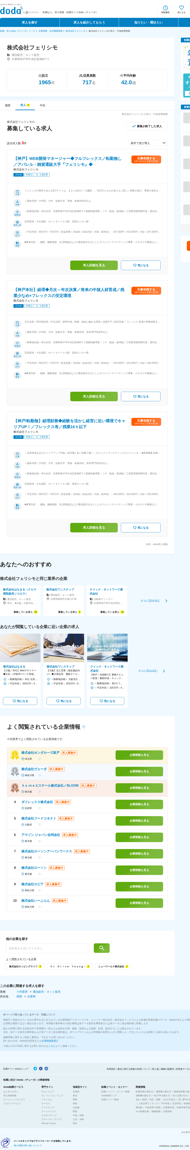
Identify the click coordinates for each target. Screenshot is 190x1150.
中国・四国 (78, 1115)
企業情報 (167, 1111)
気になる (181, 12)
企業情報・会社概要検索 (51, 31)
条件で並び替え (140, 143)
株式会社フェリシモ (75, 31)
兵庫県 (31, 996)
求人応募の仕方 (180, 1095)
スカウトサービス (12, 1103)
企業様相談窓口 (50, 1040)
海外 (75, 1123)
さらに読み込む (150, 600)
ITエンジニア (47, 1091)
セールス (45, 1103)
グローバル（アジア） (52, 1119)
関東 (75, 1099)
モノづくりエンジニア (52, 1095)
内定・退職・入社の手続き (162, 1099)
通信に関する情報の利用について (133, 1069)
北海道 (76, 1091)
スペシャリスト (49, 1111)
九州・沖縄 (78, 1119)
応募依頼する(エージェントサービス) (146, 159)
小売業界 (22, 991)
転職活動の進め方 (144, 1091)
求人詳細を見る (94, 265)
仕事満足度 (168, 1107)
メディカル (46, 1099)
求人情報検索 (9, 1095)
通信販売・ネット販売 (47, 991)
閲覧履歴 (165, 12)
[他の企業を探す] (47, 948)
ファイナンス (47, 1107)
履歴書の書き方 (163, 1091)
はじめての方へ (11, 1091)
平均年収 (165, 1103)
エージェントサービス (14, 1099)
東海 (75, 1103)
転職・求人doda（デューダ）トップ (17, 31)
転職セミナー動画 (110, 1099)
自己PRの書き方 (162, 1095)
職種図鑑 (156, 1111)
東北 (75, 1095)
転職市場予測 (183, 1107)
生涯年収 (176, 1103)
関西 (20, 996)
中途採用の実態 (152, 1107)
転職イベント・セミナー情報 (115, 1091)
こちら (51, 1046)
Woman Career (48, 1123)
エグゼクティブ (49, 1115)
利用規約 (111, 1069)
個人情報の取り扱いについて (28, 1145)
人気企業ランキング (148, 1103)
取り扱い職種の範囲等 (163, 1069)
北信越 (76, 1107)
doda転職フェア (109, 1095)
